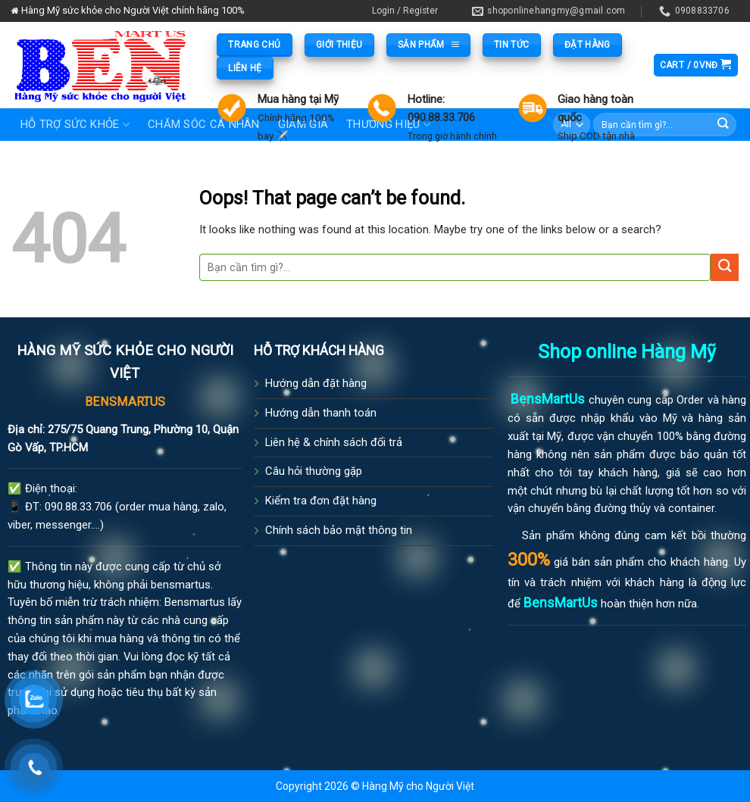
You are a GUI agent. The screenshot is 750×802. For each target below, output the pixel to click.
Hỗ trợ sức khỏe (75, 124)
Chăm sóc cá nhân (204, 124)
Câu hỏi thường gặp (313, 471)
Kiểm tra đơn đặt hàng (321, 500)
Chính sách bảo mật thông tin (338, 530)
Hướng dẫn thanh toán (321, 413)
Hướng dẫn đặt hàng (316, 383)
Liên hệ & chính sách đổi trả (333, 442)
